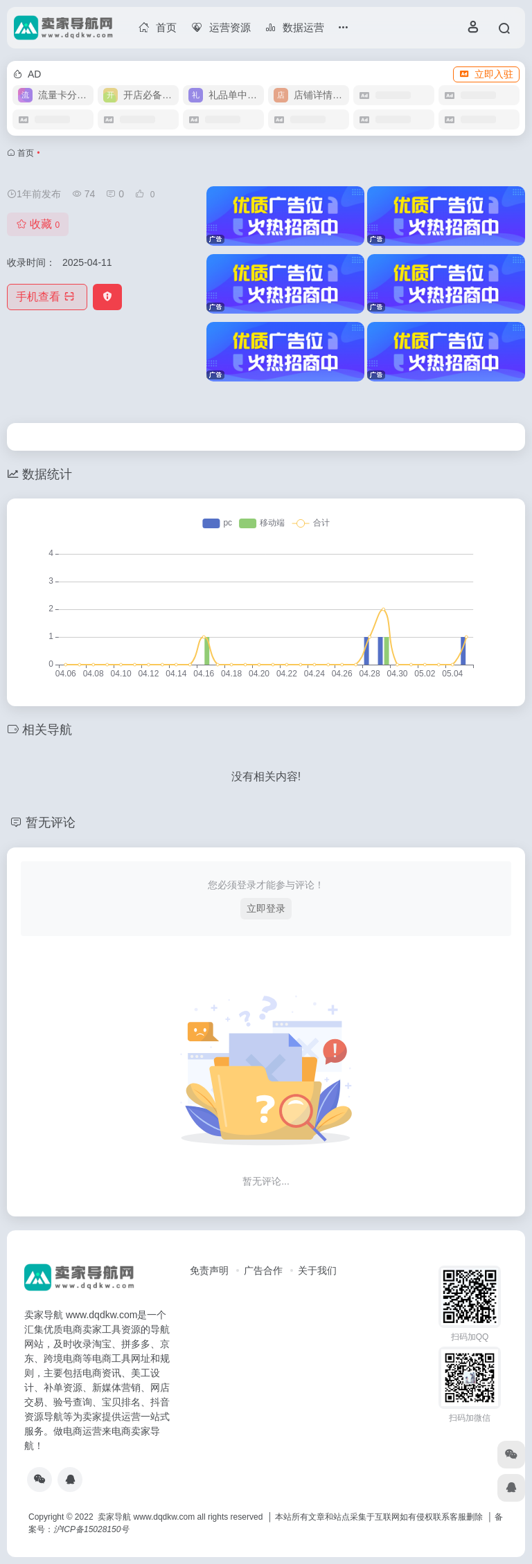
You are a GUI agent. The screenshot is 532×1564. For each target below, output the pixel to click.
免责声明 (209, 1270)
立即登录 (266, 908)
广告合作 (263, 1270)
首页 (25, 153)
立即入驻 (486, 74)
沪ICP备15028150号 (91, 1529)
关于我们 (317, 1270)
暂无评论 (51, 822)
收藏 (38, 224)
